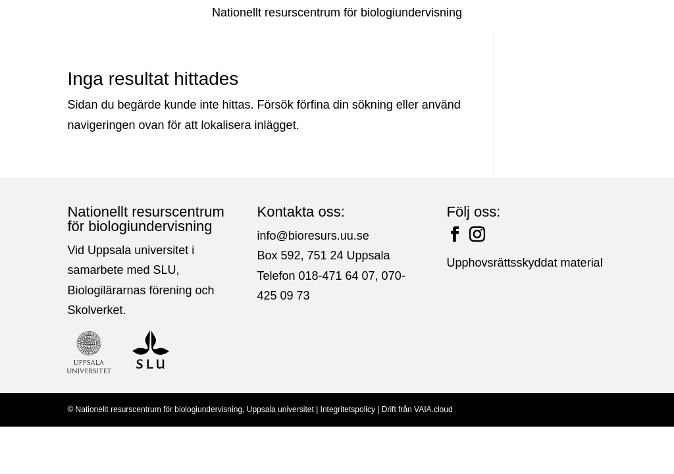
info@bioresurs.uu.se (313, 235)
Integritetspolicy (348, 409)
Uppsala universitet (280, 409)
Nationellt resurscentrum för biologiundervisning (337, 12)
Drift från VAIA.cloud (417, 409)
